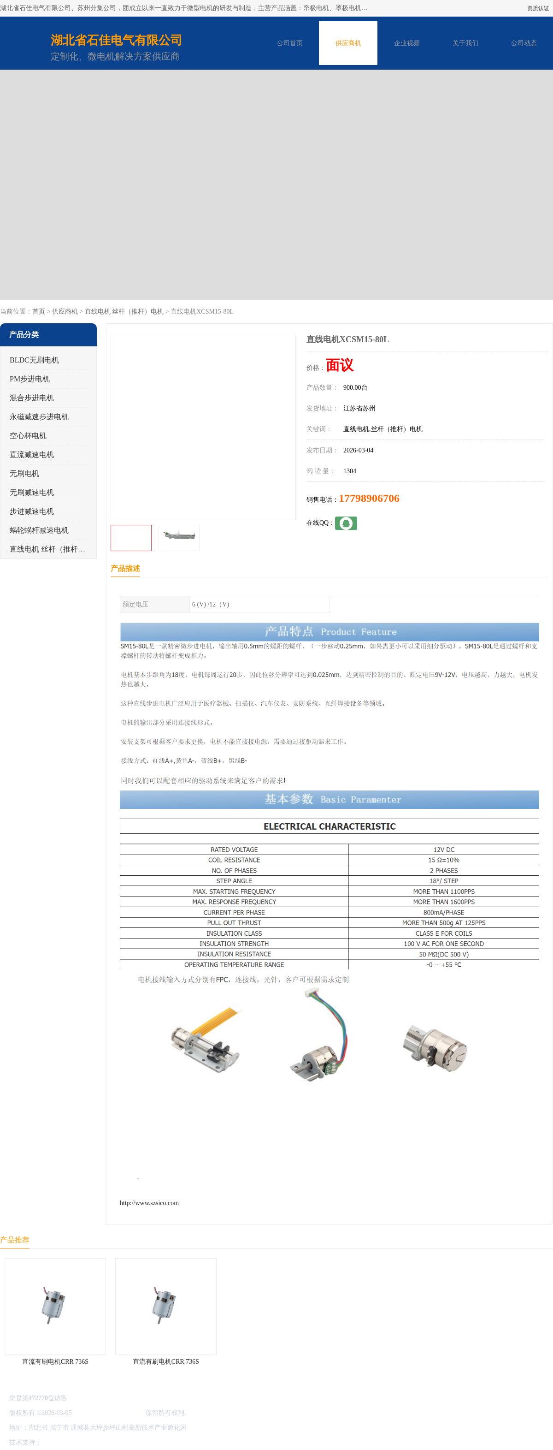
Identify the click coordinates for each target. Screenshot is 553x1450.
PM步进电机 (30, 379)
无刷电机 (24, 473)
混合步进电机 (32, 398)
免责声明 (90, 1442)
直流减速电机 (32, 454)
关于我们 (465, 43)
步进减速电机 (32, 511)
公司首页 (290, 43)
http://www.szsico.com (149, 1203)
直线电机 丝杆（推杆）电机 (124, 311)
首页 (38, 311)
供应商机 (348, 43)
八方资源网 (59, 1442)
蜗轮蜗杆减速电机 (39, 530)
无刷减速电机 (32, 492)
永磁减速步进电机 (39, 417)
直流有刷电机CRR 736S (55, 1361)
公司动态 (524, 43)
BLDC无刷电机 (34, 360)
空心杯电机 (28, 436)
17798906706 (369, 498)
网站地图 (151, 1442)
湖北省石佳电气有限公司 (108, 1412)
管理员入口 (121, 1442)
